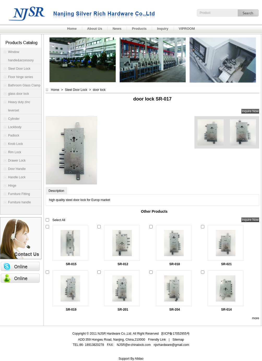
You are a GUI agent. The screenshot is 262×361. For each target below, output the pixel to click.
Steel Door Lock (19, 68)
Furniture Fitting (19, 194)
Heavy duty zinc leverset (19, 106)
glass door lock (18, 94)
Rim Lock (14, 152)
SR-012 (123, 264)
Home (55, 90)
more (255, 318)
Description (56, 191)
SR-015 (71, 264)
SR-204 (174, 309)
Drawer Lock (17, 160)
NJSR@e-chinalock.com (134, 345)
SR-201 (123, 309)
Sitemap (178, 339)
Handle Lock (17, 177)
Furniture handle (19, 202)
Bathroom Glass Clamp (24, 85)
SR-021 (226, 264)
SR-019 (71, 309)
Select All (58, 220)
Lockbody (14, 127)
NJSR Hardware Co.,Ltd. (78, 12)
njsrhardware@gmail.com (171, 345)
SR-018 (174, 264)
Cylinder (14, 119)
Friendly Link (157, 339)
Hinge (12, 185)
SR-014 (226, 309)
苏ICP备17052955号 (175, 333)
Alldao (139, 358)
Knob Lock (15, 144)
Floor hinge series (20, 77)
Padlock (13, 135)
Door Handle (17, 169)
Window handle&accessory (21, 56)
